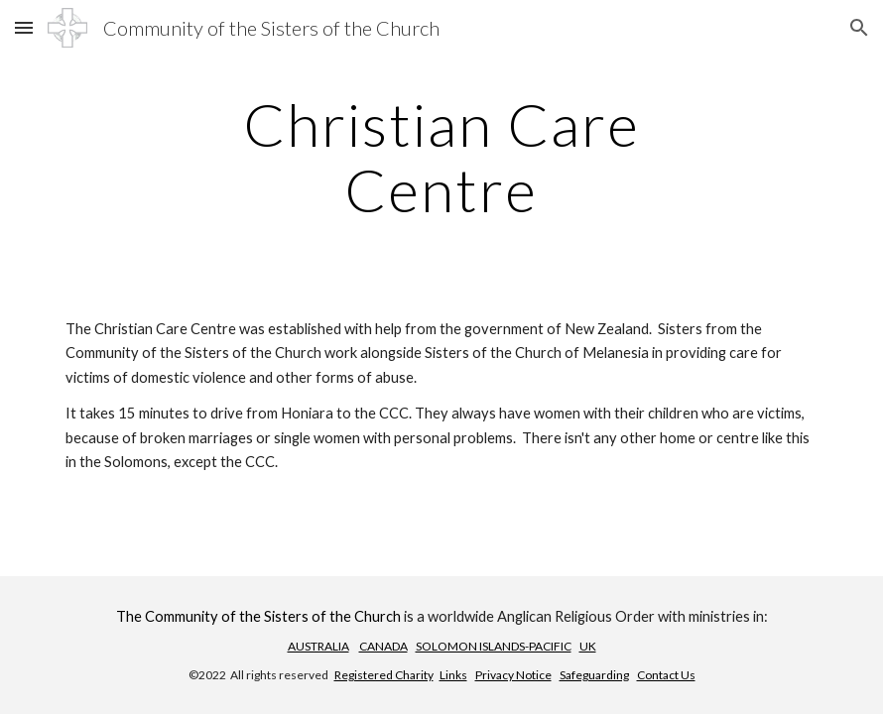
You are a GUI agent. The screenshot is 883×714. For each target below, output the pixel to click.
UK (587, 646)
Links (453, 674)
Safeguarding (594, 674)
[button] (24, 27)
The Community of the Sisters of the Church (258, 616)
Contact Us (666, 674)
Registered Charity (384, 674)
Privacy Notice (513, 674)
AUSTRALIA (318, 646)
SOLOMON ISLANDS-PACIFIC (493, 646)
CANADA (383, 646)
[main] (441, 156)
